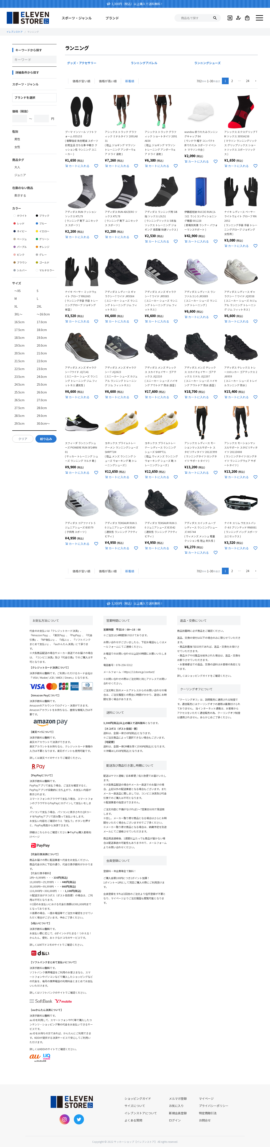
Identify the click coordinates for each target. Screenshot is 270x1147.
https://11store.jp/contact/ (139, 672)
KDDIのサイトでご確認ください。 (59, 1049)
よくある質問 (133, 1120)
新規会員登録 (178, 1113)
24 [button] (247, 81)
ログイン (175, 1120)
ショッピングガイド (198, 675)
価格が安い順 (81, 81)
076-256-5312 (124, 665)
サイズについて (134, 1106)
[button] (255, 81)
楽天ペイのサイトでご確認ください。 (61, 757)
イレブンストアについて (140, 1113)
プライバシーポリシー (213, 1106)
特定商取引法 (208, 1113)
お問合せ (205, 1120)
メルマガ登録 (178, 1098)
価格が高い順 (108, 81)
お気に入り (176, 1106)
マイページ (206, 1098)
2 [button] (232, 81)
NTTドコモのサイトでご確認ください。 (62, 944)
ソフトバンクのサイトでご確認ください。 (64, 992)
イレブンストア (14, 31)
